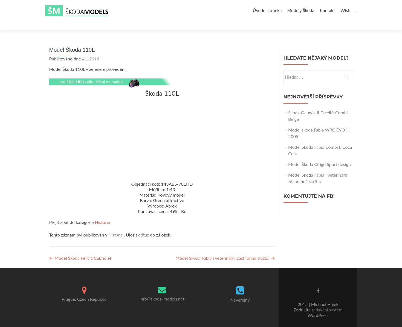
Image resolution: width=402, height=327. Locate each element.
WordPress (318, 305)
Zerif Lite (302, 300)
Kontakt (327, 10)
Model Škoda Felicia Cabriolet (80, 248)
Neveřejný (240, 290)
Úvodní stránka (267, 10)
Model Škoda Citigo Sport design (319, 154)
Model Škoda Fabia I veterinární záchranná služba (225, 248)
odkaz (143, 225)
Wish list (348, 10)
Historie (102, 212)
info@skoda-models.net (162, 289)
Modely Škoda (300, 10)
